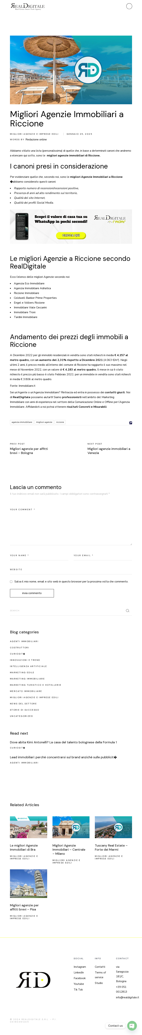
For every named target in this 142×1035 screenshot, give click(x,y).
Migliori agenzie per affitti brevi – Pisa (24, 907)
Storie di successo (24, 709)
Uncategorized (21, 716)
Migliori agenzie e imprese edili (34, 134)
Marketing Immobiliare (27, 678)
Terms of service (100, 975)
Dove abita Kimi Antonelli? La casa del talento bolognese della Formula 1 (63, 742)
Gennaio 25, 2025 (79, 134)
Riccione (60, 422)
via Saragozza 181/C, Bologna (122, 974)
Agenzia (39, 392)
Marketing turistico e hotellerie (36, 685)
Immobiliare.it (27, 386)
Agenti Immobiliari (24, 641)
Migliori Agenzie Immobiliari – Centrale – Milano (68, 849)
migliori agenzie (44, 422)
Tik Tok (78, 989)
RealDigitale (21, 397)
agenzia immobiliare (22, 422)
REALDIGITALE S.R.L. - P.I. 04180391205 (33, 1020)
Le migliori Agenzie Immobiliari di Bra (24, 847)
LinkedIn (79, 972)
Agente (22, 392)
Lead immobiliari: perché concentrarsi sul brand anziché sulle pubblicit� (63, 757)
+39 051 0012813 (121, 989)
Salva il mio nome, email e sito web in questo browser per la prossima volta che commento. (71, 582)
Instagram (80, 967)
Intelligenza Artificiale (28, 666)
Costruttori (19, 647)
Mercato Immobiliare (26, 691)
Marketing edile (22, 672)
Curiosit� (18, 653)
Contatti (100, 967)
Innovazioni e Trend (25, 660)
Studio (99, 983)
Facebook (80, 978)
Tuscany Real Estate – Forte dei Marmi (111, 847)
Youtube (79, 984)
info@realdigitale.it (127, 997)
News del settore (23, 703)
